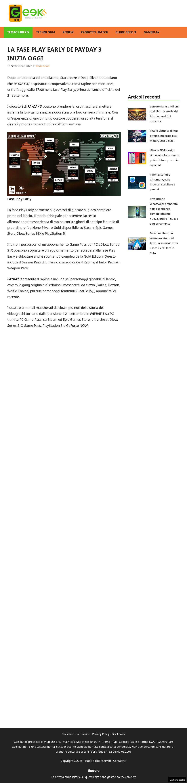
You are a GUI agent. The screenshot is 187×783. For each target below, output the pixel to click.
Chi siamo (68, 734)
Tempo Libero (18, 32)
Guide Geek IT (126, 32)
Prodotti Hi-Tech (94, 32)
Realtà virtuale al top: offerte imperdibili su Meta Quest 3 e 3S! (164, 135)
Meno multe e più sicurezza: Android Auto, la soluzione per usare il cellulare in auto (164, 243)
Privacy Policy (101, 734)
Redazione (83, 734)
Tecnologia (45, 32)
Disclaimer (118, 734)
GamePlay (151, 32)
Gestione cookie (177, 779)
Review (68, 32)
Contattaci (119, 760)
